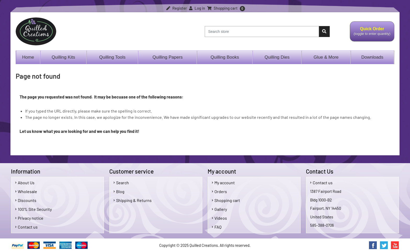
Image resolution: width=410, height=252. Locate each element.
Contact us (26, 226)
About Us (25, 182)
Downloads (372, 57)
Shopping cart (226, 200)
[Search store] (262, 31)
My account (223, 182)
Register (176, 8)
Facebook (373, 245)
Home (28, 57)
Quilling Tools (112, 57)
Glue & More (326, 57)
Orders (219, 191)
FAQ (216, 226)
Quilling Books (224, 57)
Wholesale (26, 191)
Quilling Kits (63, 57)
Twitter (384, 245)
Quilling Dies (277, 57)
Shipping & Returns (132, 200)
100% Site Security (33, 209)
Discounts (25, 200)
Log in (197, 8)
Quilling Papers (167, 57)
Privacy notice (29, 218)
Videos (219, 218)
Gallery (219, 209)
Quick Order (372, 34)
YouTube (395, 245)
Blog (118, 191)
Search (121, 182)
